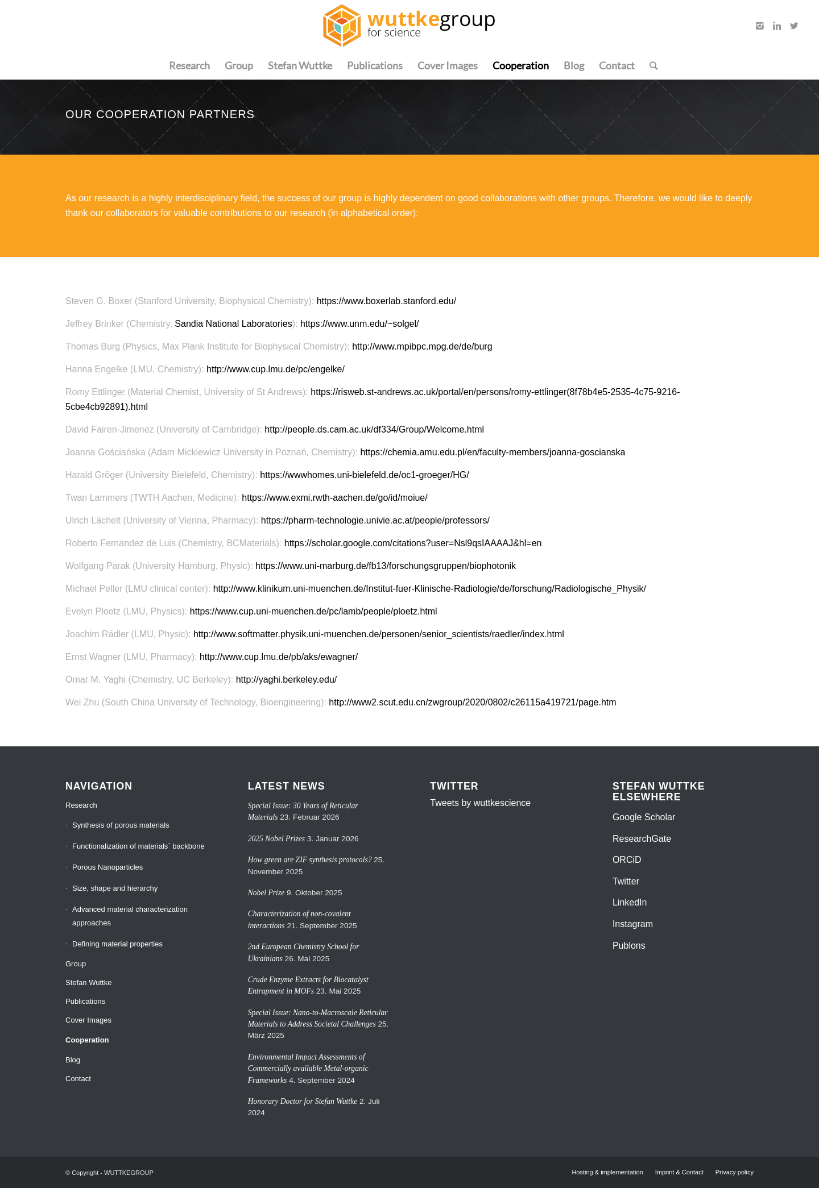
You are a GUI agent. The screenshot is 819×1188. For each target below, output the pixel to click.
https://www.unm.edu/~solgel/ (359, 324)
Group (75, 963)
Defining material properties (117, 944)
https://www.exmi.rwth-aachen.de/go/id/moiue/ (334, 497)
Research (81, 805)
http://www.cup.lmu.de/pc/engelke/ (275, 369)
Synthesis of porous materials (120, 825)
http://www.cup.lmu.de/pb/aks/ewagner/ (279, 657)
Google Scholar (644, 817)
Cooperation (87, 1040)
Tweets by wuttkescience (480, 803)
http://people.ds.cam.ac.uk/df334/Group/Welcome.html (374, 429)
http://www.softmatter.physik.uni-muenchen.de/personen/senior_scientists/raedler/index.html (378, 634)
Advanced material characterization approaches (130, 916)
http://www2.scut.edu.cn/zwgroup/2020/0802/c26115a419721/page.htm (472, 702)
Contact (78, 1078)
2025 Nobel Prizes (276, 838)
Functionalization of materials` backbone (138, 846)
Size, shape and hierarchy (115, 888)
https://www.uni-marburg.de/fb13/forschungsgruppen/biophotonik (385, 566)
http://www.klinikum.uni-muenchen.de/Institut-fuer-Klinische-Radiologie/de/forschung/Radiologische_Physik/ (429, 588)
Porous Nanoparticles (107, 867)
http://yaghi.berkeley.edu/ (286, 679)
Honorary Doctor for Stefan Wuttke (303, 1101)
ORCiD (627, 860)
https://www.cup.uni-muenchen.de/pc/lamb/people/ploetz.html (313, 611)
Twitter (626, 881)
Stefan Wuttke (88, 982)
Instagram (633, 924)
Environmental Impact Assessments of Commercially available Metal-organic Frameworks (308, 1069)
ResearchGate (642, 839)
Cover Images (88, 1020)
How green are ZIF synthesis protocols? (310, 859)
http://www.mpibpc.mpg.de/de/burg (422, 346)
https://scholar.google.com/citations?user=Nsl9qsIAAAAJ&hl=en (413, 543)
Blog (72, 1060)
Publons (629, 945)
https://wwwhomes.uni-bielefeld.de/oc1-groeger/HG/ (364, 475)
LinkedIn (630, 902)
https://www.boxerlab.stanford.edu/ (386, 301)
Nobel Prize (266, 892)
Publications (85, 1001)
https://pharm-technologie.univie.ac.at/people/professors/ (375, 520)
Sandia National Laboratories (233, 324)
